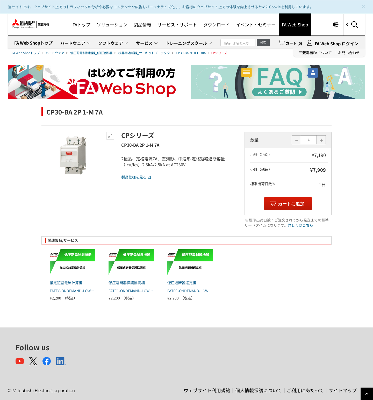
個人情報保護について (258, 390)
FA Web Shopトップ (33, 42)
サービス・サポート (177, 24)
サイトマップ (343, 390)
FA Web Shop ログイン (336, 43)
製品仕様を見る (136, 177)
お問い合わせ (349, 52)
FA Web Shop (295, 24)
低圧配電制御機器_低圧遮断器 (91, 53)
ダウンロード (216, 24)
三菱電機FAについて (315, 52)
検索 (263, 42)
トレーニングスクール (186, 43)
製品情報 (142, 24)
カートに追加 (291, 204)
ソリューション (112, 24)
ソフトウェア (110, 43)
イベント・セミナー (256, 24)
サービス (144, 43)
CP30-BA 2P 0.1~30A (191, 53)
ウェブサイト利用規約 (207, 390)
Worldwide (335, 24)
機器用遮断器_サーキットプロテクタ (144, 53)
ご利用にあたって (305, 390)
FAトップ (81, 24)
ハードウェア (72, 43)
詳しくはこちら (300, 225)
